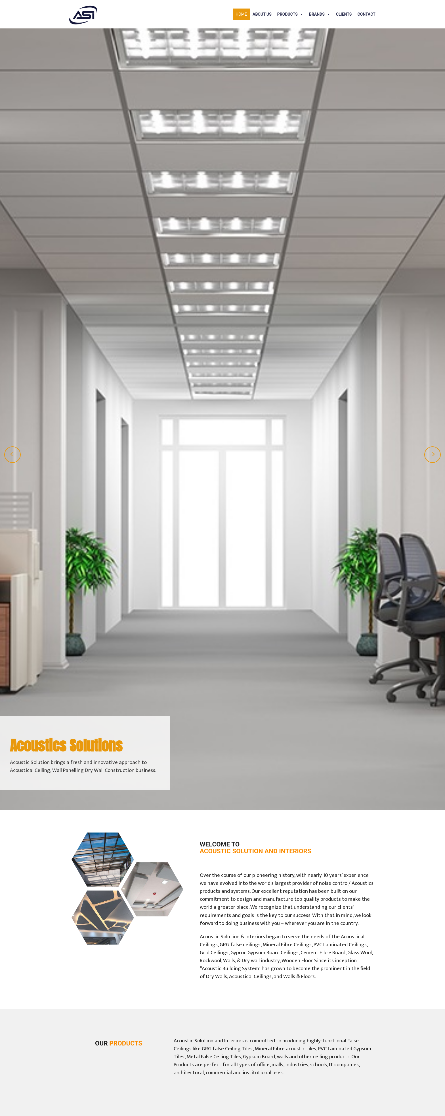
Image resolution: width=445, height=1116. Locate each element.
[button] (300, 14)
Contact (366, 14)
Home (241, 14)
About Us (262, 14)
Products (290, 14)
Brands (319, 14)
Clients (344, 14)
